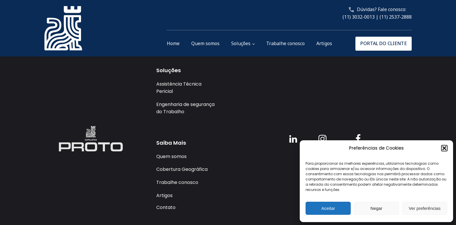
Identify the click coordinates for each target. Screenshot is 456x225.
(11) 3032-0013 (359, 17)
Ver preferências (425, 208)
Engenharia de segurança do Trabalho (185, 108)
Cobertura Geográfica (182, 169)
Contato (166, 207)
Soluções (240, 43)
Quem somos (205, 43)
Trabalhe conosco (285, 43)
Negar (377, 208)
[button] (444, 148)
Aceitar (328, 208)
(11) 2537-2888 (396, 17)
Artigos (324, 43)
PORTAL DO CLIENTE (383, 43)
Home (173, 43)
